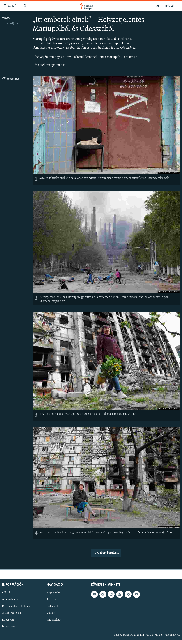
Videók (51, 613)
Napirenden (54, 592)
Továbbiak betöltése (106, 553)
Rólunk (6, 592)
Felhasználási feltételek (16, 606)
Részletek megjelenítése (51, 64)
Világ (6, 18)
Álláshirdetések (11, 613)
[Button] (11, 79)
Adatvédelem (10, 599)
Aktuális (52, 599)
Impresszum (9, 626)
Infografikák (54, 619)
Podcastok (53, 606)
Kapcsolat (8, 619)
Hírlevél (169, 6)
